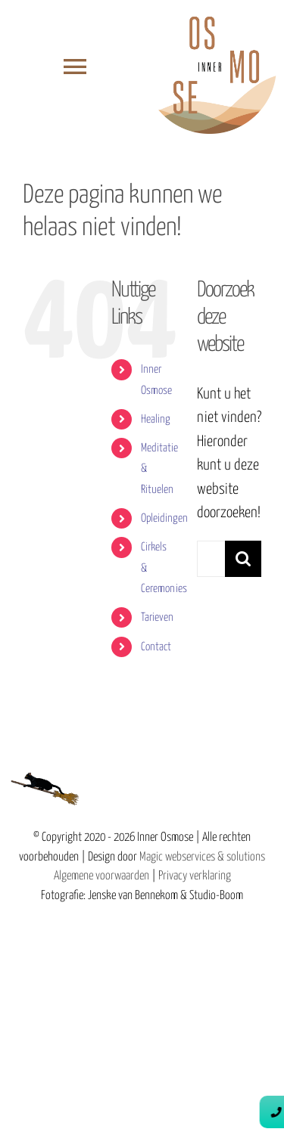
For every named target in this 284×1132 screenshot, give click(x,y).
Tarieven (157, 617)
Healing (155, 419)
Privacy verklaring (194, 876)
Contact (156, 647)
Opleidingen (164, 518)
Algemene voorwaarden (101, 876)
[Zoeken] (243, 559)
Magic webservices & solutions (202, 857)
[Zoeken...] (211, 559)
